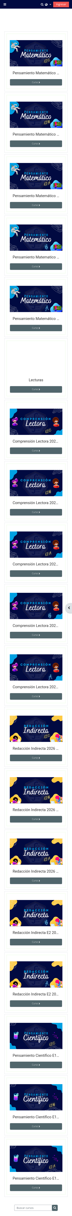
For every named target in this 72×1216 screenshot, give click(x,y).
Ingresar (61, 4)
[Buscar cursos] (33, 1208)
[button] (43, 4)
